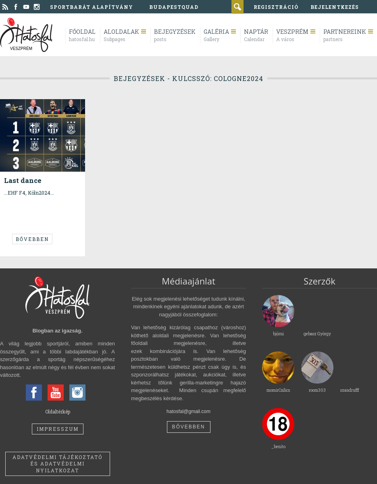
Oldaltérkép (57, 411)
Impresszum (58, 429)
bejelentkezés (334, 7)
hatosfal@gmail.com (188, 411)
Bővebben (32, 239)
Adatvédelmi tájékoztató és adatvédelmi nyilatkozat (57, 464)
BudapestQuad (173, 7)
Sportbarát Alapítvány (91, 7)
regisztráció (276, 7)
